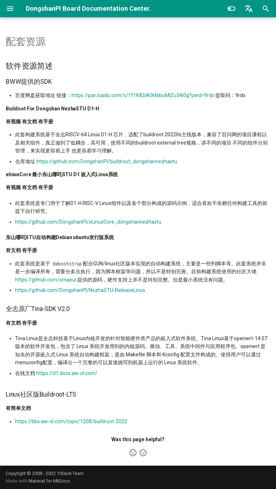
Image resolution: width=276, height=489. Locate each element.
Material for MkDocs (49, 481)
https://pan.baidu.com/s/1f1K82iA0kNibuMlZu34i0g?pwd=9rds (143, 95)
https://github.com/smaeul (45, 280)
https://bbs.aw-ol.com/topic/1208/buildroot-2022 (71, 421)
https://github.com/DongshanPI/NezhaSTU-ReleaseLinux (80, 290)
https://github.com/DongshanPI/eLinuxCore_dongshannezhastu (88, 222)
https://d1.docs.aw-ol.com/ (66, 373)
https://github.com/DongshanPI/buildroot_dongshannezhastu (106, 161)
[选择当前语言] (249, 8)
